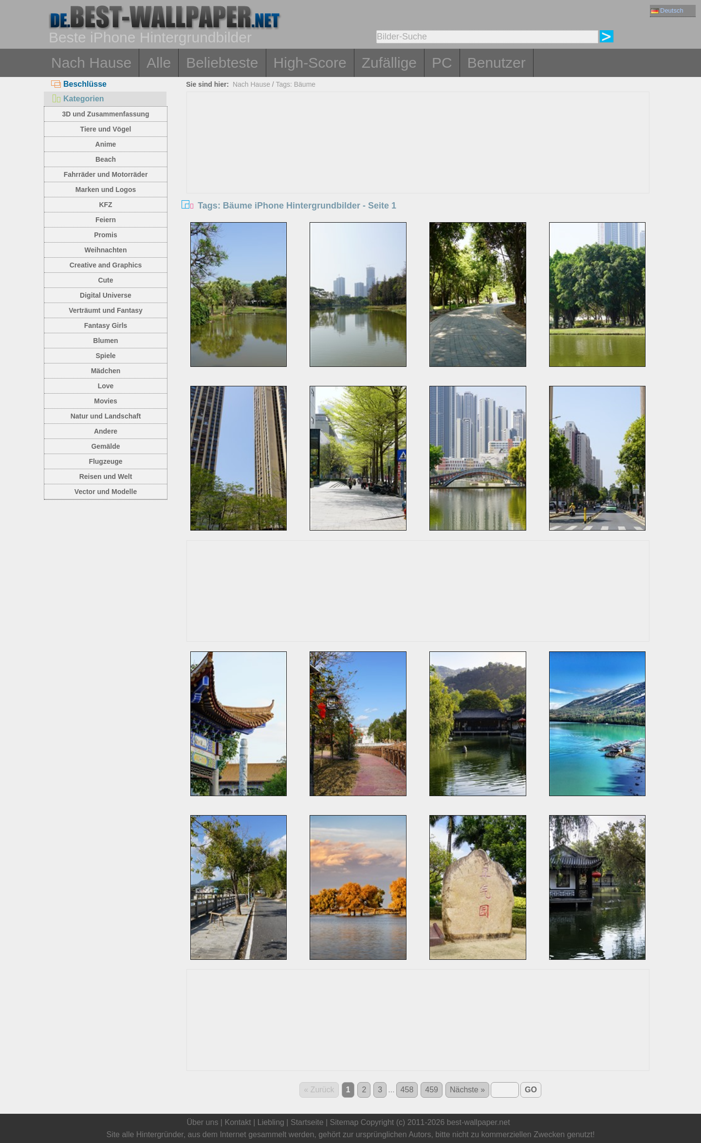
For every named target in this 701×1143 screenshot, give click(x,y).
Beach (105, 159)
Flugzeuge (105, 461)
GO (531, 1090)
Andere (105, 431)
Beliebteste (222, 63)
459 (431, 1090)
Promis (105, 235)
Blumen (105, 340)
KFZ (105, 205)
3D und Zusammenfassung (105, 114)
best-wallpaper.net (478, 1122)
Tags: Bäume (295, 84)
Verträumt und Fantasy (106, 310)
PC (442, 63)
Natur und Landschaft (106, 416)
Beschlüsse (79, 84)
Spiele (105, 356)
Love (106, 386)
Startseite (307, 1122)
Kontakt (237, 1122)
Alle (159, 63)
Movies (105, 401)
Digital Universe (105, 295)
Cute (105, 280)
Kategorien (77, 99)
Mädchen (106, 371)
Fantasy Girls (106, 325)
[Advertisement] (418, 165)
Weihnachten (106, 250)
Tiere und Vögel (105, 129)
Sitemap (344, 1122)
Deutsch (667, 10)
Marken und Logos (105, 189)
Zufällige (389, 63)
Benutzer (496, 63)
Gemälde (105, 446)
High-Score (310, 63)
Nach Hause (91, 63)
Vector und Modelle (105, 491)
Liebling (271, 1122)
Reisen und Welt (105, 476)
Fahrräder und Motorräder (106, 174)
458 (407, 1090)
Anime (105, 144)
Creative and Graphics (106, 265)
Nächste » (467, 1090)
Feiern (105, 220)
